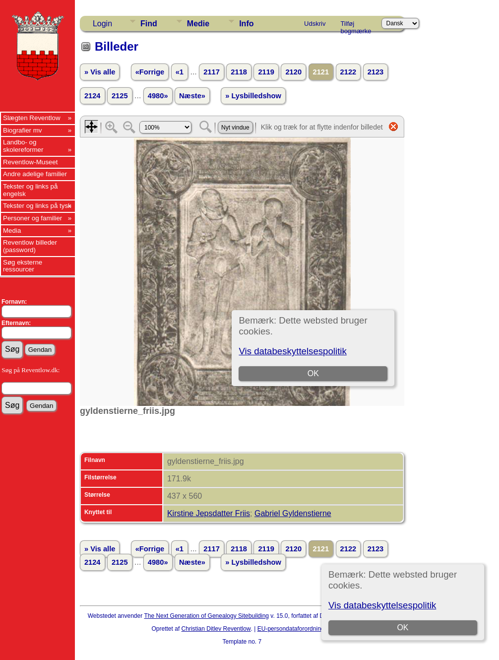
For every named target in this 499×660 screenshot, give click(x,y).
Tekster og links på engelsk (30, 190)
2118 (239, 72)
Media (12, 230)
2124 (92, 96)
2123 (376, 72)
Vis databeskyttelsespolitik (382, 605)
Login (102, 23)
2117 (211, 72)
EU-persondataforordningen (294, 628)
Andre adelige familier (35, 174)
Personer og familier (32, 218)
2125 (120, 96)
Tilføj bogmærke (355, 25)
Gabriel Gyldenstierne (292, 513)
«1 (180, 72)
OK (402, 627)
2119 (266, 72)
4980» (158, 96)
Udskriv (314, 23)
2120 (293, 72)
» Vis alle (99, 72)
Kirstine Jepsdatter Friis (208, 513)
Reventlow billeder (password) (30, 246)
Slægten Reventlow (32, 118)
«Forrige (150, 72)
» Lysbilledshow (253, 96)
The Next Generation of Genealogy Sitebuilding (206, 615)
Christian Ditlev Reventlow (216, 628)
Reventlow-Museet (30, 162)
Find (148, 23)
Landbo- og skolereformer (23, 145)
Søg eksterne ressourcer (22, 266)
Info (246, 23)
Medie (198, 23)
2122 (348, 72)
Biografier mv (22, 130)
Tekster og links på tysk (37, 205)
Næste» (192, 96)
